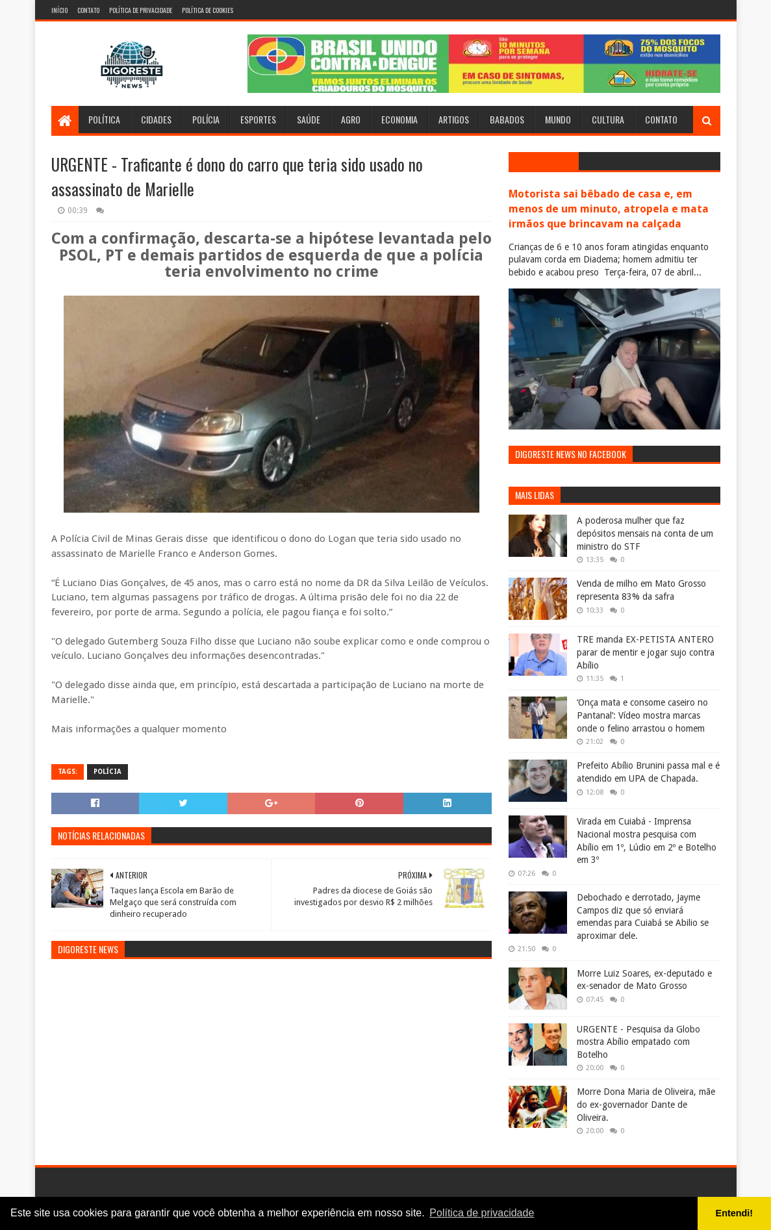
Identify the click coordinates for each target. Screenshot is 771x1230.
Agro (350, 119)
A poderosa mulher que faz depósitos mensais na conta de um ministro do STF (645, 533)
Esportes (258, 119)
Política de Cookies (207, 10)
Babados (507, 119)
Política (104, 119)
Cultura (608, 119)
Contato (88, 10)
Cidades (156, 119)
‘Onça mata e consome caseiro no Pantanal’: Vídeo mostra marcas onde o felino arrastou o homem (642, 715)
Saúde (308, 119)
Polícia (206, 119)
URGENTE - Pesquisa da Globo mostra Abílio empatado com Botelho (638, 1042)
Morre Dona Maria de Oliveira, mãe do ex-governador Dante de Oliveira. (646, 1104)
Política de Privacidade (140, 10)
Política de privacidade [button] (481, 1212)
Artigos (453, 119)
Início (59, 10)
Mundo (558, 119)
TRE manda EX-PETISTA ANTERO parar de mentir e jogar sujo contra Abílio (645, 652)
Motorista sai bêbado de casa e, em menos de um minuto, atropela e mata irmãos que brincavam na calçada (609, 209)
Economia (399, 119)
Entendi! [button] (734, 1213)
